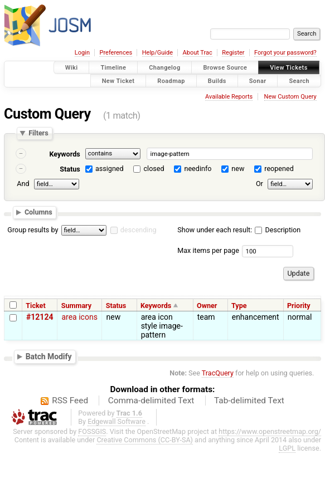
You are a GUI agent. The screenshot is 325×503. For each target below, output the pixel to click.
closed (154, 168)
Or (259, 183)
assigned (109, 168)
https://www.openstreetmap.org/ (270, 431)
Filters (38, 133)
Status (70, 169)
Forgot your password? (285, 52)
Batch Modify (49, 356)
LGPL (287, 448)
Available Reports (229, 96)
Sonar (257, 80)
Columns (38, 212)
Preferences (115, 52)
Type (239, 305)
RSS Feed (70, 400)
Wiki (71, 67)
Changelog (164, 67)
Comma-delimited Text (151, 400)
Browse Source (225, 67)
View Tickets (288, 67)
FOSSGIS (92, 431)
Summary (76, 305)
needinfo (197, 168)
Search (299, 80)
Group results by (32, 230)
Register (233, 52)
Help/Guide (157, 52)
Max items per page (208, 250)
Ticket (35, 305)
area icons (79, 316)
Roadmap (171, 80)
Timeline (113, 67)
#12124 (39, 316)
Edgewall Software (116, 421)
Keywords (64, 154)
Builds (217, 80)
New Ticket (118, 80)
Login (82, 52)
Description (277, 230)
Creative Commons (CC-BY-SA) (144, 440)
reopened (279, 168)
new (237, 168)
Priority (299, 305)
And (23, 183)
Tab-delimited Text (249, 400)
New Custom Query (290, 96)
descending (138, 230)
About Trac (197, 52)
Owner (207, 305)
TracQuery (218, 373)
